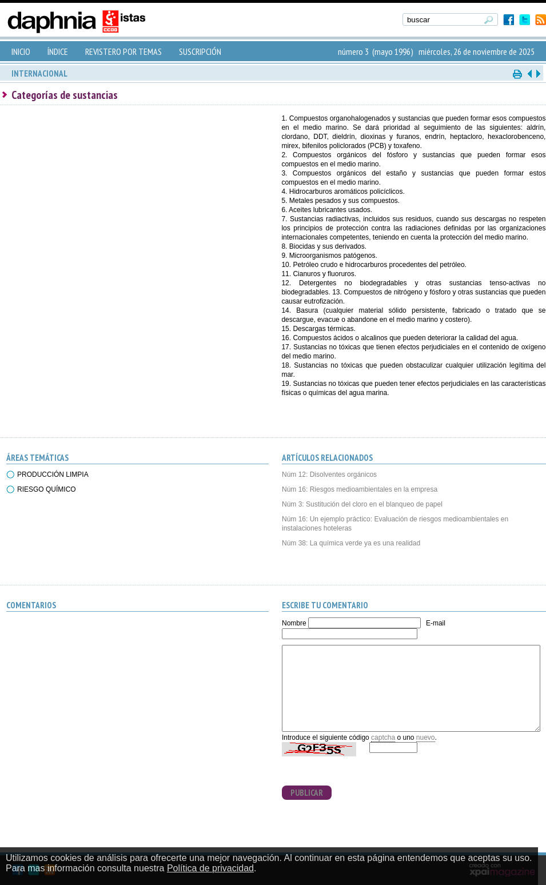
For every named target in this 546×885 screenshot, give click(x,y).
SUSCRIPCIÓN (200, 51)
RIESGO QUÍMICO (46, 489)
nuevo (425, 737)
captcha (383, 737)
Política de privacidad (210, 868)
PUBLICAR (306, 792)
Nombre (294, 623)
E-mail (435, 623)
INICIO (20, 51)
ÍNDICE (57, 51)
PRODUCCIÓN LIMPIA (53, 475)
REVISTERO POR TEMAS (123, 51)
